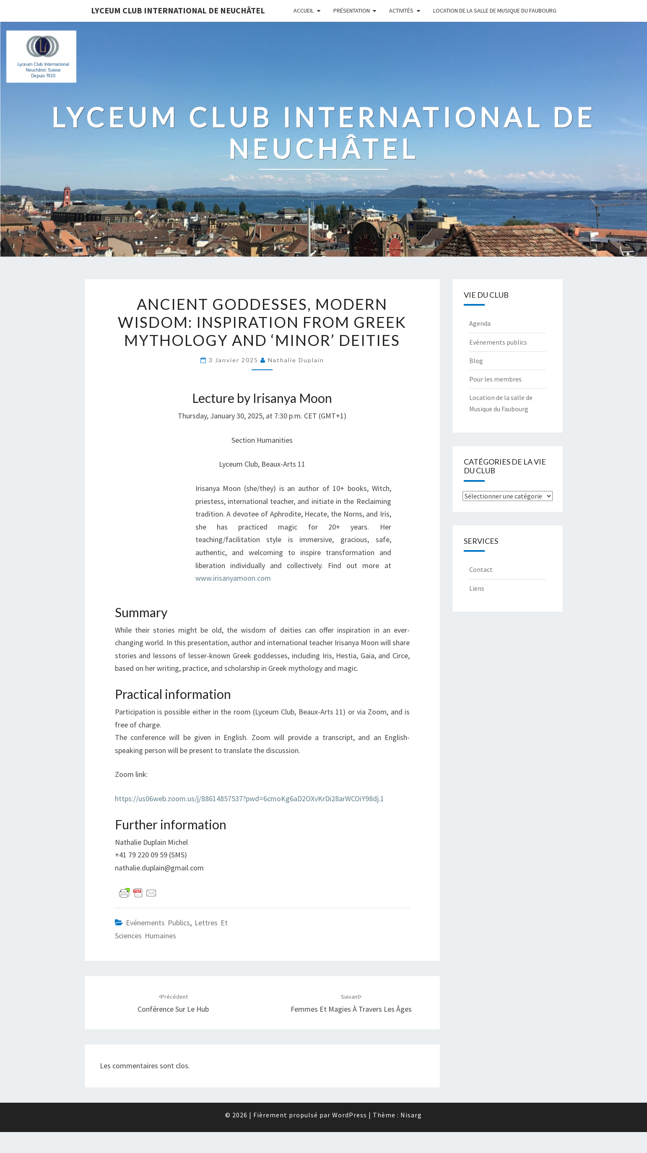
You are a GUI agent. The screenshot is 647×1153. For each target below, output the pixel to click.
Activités (401, 10)
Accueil (304, 10)
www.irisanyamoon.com (233, 578)
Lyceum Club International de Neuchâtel (178, 10)
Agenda (480, 323)
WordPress (349, 1115)
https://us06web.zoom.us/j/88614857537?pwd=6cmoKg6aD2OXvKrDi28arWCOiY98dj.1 (249, 798)
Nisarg (411, 1115)
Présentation (351, 10)
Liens (476, 588)
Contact (481, 569)
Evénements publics (158, 922)
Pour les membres (495, 379)
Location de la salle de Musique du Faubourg (494, 10)
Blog (476, 360)
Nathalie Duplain (296, 360)
